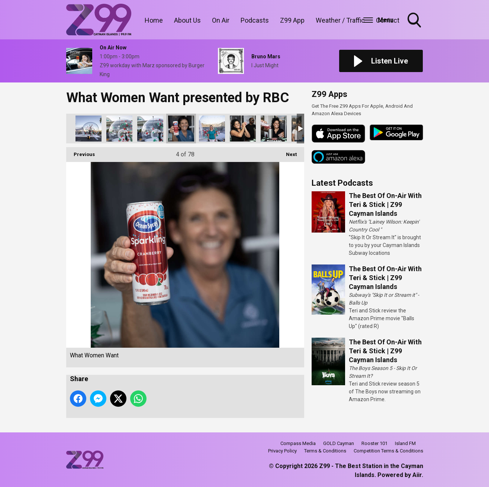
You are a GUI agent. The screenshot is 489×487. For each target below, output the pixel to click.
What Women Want (88, 129)
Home (154, 20)
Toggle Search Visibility (415, 21)
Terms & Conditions (325, 451)
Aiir (417, 474)
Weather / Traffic (340, 20)
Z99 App (292, 20)
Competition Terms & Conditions (388, 451)
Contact (387, 20)
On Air (220, 20)
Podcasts (255, 20)
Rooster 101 (374, 443)
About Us (187, 20)
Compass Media (298, 443)
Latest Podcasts (342, 183)
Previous (80, 152)
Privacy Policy (282, 451)
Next (288, 152)
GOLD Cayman (338, 443)
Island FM (405, 443)
